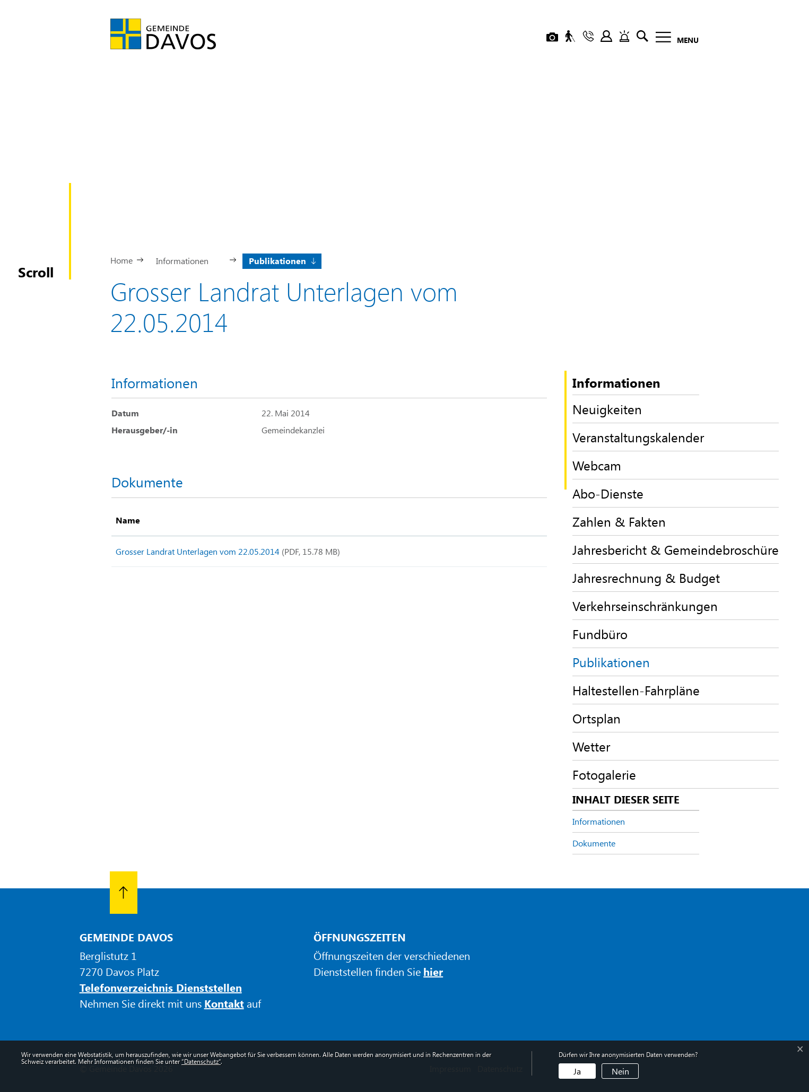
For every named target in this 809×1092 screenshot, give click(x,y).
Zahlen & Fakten (619, 521)
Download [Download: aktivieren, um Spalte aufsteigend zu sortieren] (494, 520)
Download (508, 553)
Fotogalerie (604, 774)
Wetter (591, 746)
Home (121, 260)
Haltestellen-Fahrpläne (636, 690)
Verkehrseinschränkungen (645, 605)
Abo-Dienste (607, 493)
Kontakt (224, 1003)
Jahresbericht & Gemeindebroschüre (675, 549)
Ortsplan (596, 718)
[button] (186, 259)
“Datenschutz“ (201, 1061)
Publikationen (611, 664)
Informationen (598, 821)
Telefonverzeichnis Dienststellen (161, 987)
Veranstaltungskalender (638, 437)
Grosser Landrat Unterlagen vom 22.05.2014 (198, 551)
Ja (577, 1071)
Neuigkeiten (607, 408)
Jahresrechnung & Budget (646, 577)
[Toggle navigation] (674, 39)
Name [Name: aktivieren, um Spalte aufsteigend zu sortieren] (128, 520)
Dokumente (593, 843)
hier (433, 971)
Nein (620, 1071)
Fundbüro (600, 633)
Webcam (596, 465)
